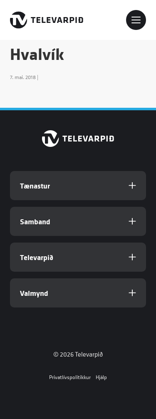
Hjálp (101, 377)
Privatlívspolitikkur (70, 377)
